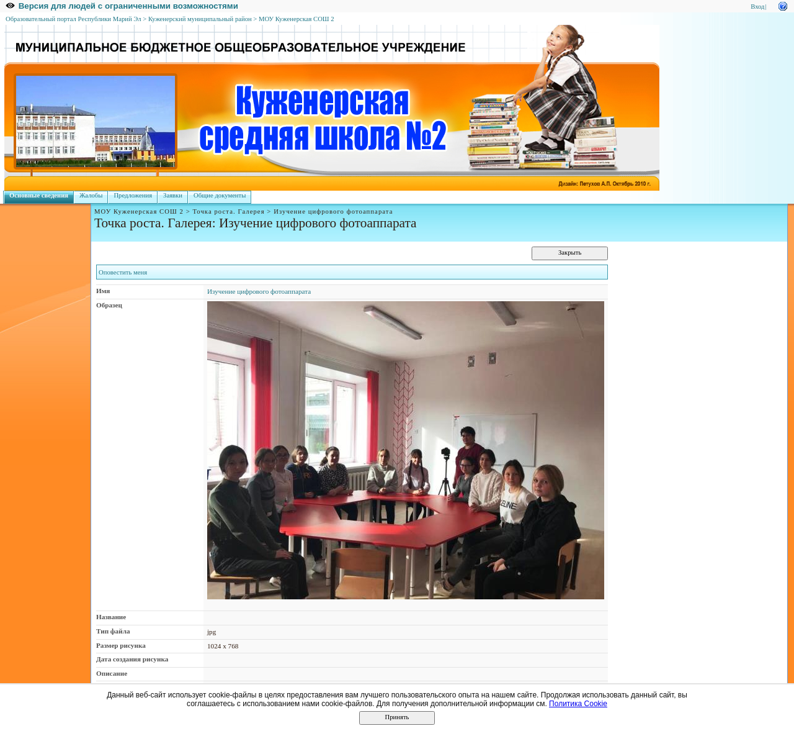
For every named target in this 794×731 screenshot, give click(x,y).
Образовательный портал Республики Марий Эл (73, 19)
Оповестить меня (123, 272)
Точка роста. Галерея (229, 211)
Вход (757, 6)
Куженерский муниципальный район (200, 19)
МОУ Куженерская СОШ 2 (296, 19)
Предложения (133, 195)
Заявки (172, 195)
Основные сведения (38, 195)
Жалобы (90, 195)
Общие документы (220, 195)
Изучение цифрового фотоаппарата (259, 291)
